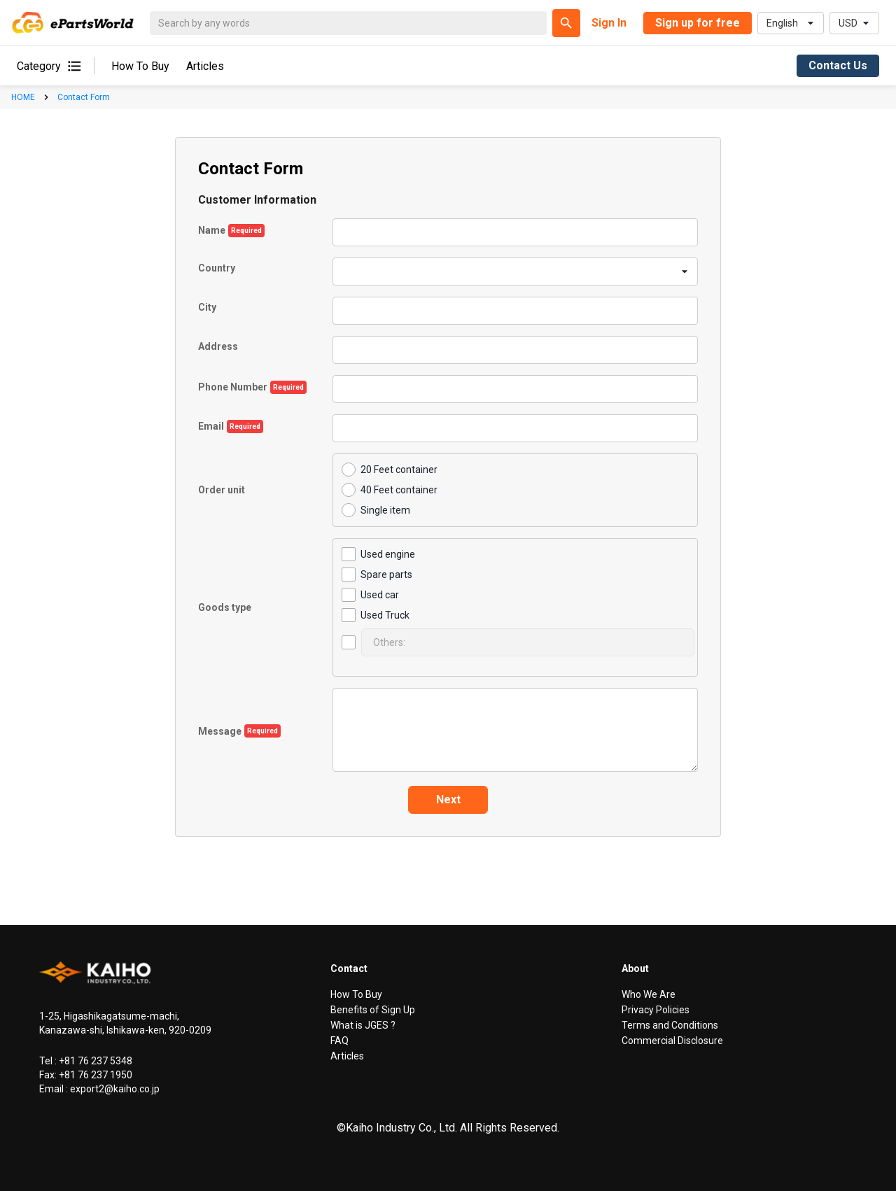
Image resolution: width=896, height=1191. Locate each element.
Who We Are (649, 994)
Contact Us (837, 65)
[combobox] (343, 271)
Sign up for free (697, 22)
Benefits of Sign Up (372, 1009)
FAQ (339, 1040)
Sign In (609, 22)
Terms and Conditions (670, 1025)
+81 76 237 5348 (94, 1060)
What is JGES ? (363, 1025)
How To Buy (140, 66)
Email (211, 426)
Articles (205, 66)
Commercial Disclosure (672, 1040)
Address (218, 346)
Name (211, 230)
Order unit (221, 490)
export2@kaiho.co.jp (114, 1088)
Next (448, 799)
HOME (23, 97)
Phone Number (232, 387)
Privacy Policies (656, 1009)
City (207, 307)
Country (216, 268)
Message (219, 731)
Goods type (224, 607)
